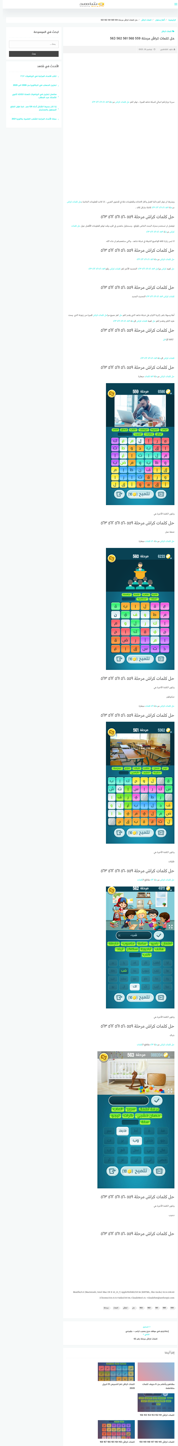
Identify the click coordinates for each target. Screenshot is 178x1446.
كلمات (120, 102)
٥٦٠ (101, 102)
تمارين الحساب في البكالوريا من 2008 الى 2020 (32, 85)
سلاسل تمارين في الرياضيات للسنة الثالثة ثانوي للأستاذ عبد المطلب (32, 96)
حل (125, 102)
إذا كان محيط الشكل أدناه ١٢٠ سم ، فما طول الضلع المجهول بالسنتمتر (31, 108)
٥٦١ (98, 102)
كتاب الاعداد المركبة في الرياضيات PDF (36, 76)
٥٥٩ (104, 102)
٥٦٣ (91, 102)
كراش (115, 102)
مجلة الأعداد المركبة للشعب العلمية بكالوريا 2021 (31, 119)
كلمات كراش (165, 31)
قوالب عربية (77, 1436)
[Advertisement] (117, 77)
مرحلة (103, 1305)
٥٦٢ (94, 102)
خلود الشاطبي (165, 49)
